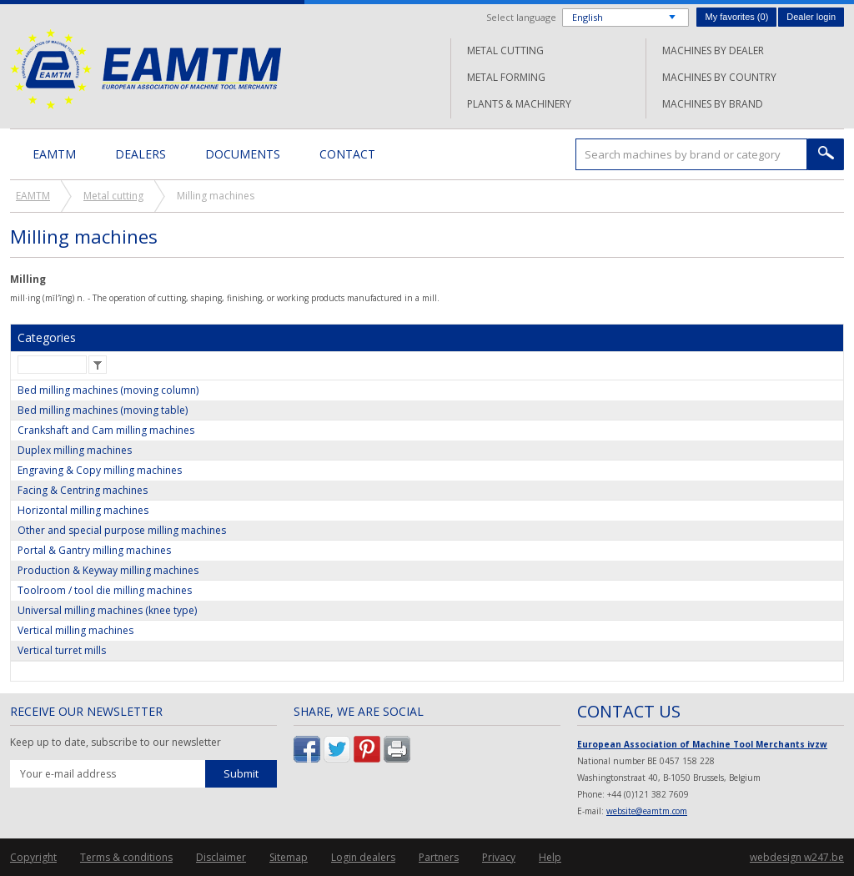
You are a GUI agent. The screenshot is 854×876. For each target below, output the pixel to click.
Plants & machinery (519, 104)
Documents (242, 154)
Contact (347, 154)
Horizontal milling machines (83, 510)
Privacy (498, 857)
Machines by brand (712, 104)
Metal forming (506, 77)
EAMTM (145, 68)
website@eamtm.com (646, 811)
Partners (439, 857)
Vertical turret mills (62, 650)
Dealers (140, 154)
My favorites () (736, 17)
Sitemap (288, 857)
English (587, 17)
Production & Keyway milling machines (108, 570)
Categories (47, 337)
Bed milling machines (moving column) (108, 390)
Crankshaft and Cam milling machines (106, 430)
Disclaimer (221, 857)
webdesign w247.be (797, 857)
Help (550, 857)
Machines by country (719, 77)
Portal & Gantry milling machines (94, 550)
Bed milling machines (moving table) (103, 410)
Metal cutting (505, 50)
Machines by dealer (713, 50)
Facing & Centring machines (83, 490)
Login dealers (363, 857)
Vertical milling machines (75, 630)
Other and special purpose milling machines (122, 530)
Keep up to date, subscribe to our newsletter (115, 742)
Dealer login (811, 17)
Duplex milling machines (75, 450)
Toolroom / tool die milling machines (105, 590)
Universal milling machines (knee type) (107, 610)
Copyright (33, 857)
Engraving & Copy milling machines (100, 470)
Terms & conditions (126, 857)
